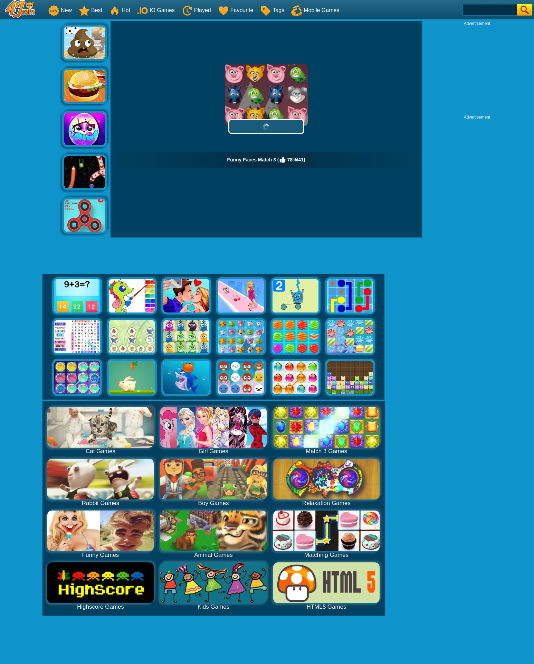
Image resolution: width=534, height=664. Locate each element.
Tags (272, 10)
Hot (119, 10)
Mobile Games (315, 10)
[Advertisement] (31, 124)
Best (90, 10)
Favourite (236, 10)
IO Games (156, 10)
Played (196, 10)
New (60, 10)
